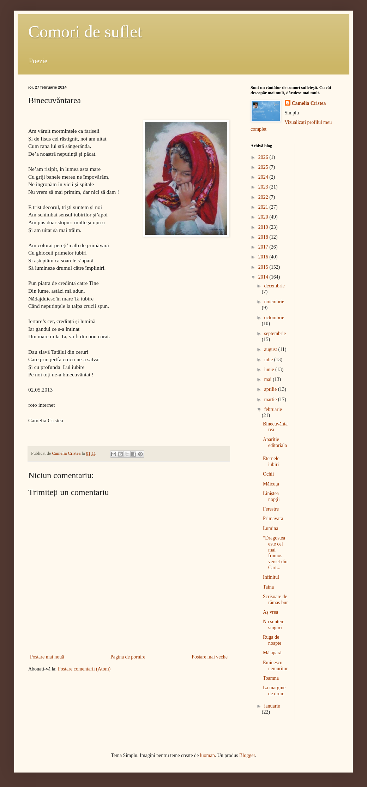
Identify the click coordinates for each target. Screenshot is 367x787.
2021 (264, 207)
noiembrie (274, 301)
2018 (264, 237)
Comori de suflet (85, 31)
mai (268, 379)
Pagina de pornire (127, 657)
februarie (273, 409)
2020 (264, 217)
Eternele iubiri (271, 461)
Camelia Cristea (309, 103)
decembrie (274, 285)
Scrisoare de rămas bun (276, 599)
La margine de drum (274, 690)
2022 (264, 197)
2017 (264, 247)
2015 (264, 267)
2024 (264, 177)
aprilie (271, 389)
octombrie (274, 317)
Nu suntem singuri (273, 624)
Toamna (271, 678)
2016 (264, 257)
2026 (264, 157)
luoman (207, 755)
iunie (269, 369)
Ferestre (271, 509)
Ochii (268, 474)
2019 (264, 227)
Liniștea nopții (271, 496)
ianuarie (272, 706)
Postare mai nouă (47, 657)
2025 (264, 167)
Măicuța (271, 484)
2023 (264, 187)
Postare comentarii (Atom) (84, 669)
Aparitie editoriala (275, 442)
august (271, 349)
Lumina (270, 528)
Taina (268, 587)
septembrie (274, 333)
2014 (264, 277)
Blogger (247, 755)
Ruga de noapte (272, 640)
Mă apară (272, 652)
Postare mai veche (210, 657)
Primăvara (273, 518)
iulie (269, 359)
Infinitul (271, 577)
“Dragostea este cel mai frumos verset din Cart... (275, 552)
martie (271, 399)
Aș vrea (270, 612)
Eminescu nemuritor (275, 665)
